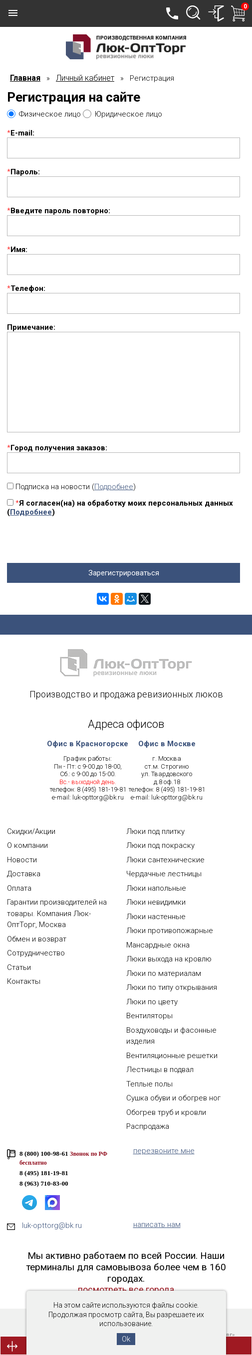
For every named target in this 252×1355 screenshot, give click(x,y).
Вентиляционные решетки (172, 1055)
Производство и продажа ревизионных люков (126, 694)
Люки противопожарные (169, 930)
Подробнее (113, 486)
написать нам (157, 1224)
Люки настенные (156, 916)
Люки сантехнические (165, 859)
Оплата (19, 888)
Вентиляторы (149, 1015)
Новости (22, 859)
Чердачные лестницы (164, 873)
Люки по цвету (152, 1001)
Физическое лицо (50, 114)
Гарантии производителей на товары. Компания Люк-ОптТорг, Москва (57, 913)
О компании (27, 845)
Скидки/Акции (31, 831)
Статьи (19, 967)
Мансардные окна (158, 945)
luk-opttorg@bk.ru (98, 797)
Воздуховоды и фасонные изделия (171, 1036)
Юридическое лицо (128, 114)
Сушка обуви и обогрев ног (173, 1097)
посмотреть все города (126, 1289)
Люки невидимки (156, 902)
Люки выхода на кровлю (169, 958)
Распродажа (147, 1126)
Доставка (23, 873)
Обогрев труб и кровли (166, 1112)
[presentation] (83, 543)
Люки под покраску (160, 845)
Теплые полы (149, 1084)
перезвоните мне (164, 1150)
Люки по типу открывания (171, 987)
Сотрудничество (36, 952)
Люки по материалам (163, 973)
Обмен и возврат (36, 939)
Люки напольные (156, 888)
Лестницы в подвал (160, 1069)
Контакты (23, 981)
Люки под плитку (155, 831)
